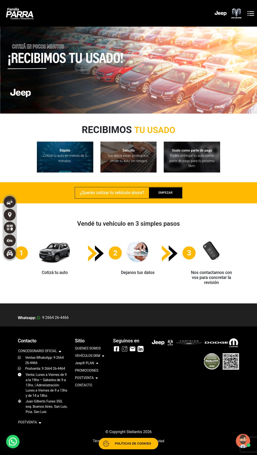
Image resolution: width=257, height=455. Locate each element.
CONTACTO (83, 385)
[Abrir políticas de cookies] (128, 443)
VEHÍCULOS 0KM (89, 356)
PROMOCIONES (86, 370)
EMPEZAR (165, 192)
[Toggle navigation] (251, 13)
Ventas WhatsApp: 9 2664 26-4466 (44, 360)
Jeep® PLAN (86, 363)
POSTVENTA (86, 378)
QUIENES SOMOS (88, 348)
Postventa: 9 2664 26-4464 (45, 368)
